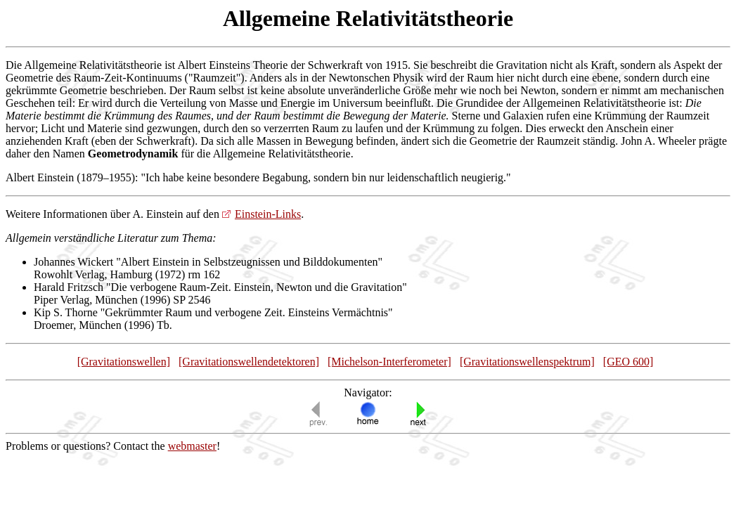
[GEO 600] (628, 362)
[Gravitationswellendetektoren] (249, 362)
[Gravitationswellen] (123, 362)
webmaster (192, 446)
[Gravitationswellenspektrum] (527, 362)
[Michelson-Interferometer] (389, 362)
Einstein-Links (268, 214)
